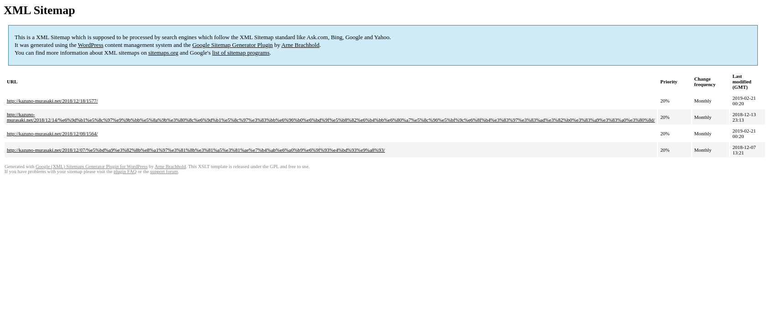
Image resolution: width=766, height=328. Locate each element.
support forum (164, 171)
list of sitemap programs (240, 52)
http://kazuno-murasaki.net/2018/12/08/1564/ (52, 133)
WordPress (91, 44)
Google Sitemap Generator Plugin (232, 44)
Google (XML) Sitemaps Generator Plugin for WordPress (92, 166)
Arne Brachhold (300, 44)
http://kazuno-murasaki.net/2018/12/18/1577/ (52, 100)
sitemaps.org (163, 52)
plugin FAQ (125, 171)
